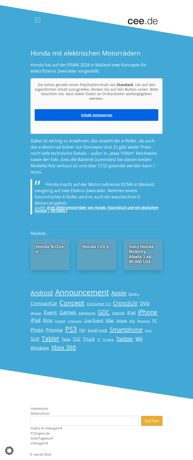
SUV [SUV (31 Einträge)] (35, 339)
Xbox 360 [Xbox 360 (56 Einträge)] (63, 347)
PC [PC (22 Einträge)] (154, 320)
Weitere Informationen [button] (96, 127)
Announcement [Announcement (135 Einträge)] (82, 292)
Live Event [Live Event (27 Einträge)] (93, 320)
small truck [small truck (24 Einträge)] (97, 330)
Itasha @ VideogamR (46, 428)
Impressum (39, 408)
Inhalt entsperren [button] (96, 115)
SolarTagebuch (42, 438)
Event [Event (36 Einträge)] (50, 312)
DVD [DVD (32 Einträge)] (145, 303)
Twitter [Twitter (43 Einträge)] (124, 338)
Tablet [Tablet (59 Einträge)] (50, 338)
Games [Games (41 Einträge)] (67, 312)
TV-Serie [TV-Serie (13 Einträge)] (108, 339)
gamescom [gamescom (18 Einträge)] (87, 313)
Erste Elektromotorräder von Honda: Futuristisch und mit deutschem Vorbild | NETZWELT (96, 209)
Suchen (152, 421)
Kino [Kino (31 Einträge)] (48, 320)
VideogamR (39, 443)
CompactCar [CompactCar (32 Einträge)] (44, 303)
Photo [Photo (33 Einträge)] (37, 330)
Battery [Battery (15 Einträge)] (134, 294)
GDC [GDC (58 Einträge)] (104, 312)
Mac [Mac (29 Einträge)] (110, 320)
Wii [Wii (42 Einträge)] (139, 338)
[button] (9, 450)
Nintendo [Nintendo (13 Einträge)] (143, 321)
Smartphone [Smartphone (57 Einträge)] (126, 329)
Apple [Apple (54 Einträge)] (118, 293)
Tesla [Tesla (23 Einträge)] (65, 339)
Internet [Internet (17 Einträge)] (118, 313)
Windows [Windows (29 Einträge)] (40, 348)
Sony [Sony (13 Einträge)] (148, 330)
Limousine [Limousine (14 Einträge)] (75, 321)
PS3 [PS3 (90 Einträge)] (71, 329)
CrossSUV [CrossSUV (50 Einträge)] (125, 303)
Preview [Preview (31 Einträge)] (54, 330)
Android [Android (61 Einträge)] (42, 293)
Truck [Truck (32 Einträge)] (89, 339)
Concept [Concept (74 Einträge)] (72, 302)
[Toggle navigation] (37, 20)
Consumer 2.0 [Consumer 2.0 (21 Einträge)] (99, 303)
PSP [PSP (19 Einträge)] (82, 330)
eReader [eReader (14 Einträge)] (36, 313)
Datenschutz (40, 413)
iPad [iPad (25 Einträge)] (131, 313)
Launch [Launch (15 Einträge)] (60, 321)
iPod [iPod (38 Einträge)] (36, 320)
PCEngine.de (40, 433)
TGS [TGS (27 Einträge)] (76, 339)
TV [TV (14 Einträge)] (98, 339)
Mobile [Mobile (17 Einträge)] (121, 320)
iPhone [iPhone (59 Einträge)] (147, 312)
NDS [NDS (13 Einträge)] (132, 321)
